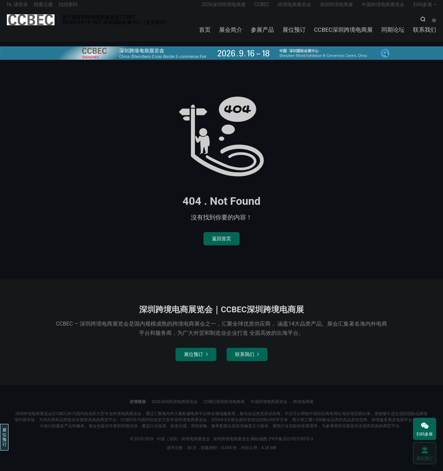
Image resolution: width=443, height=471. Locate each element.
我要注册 (43, 9)
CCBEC (261, 9)
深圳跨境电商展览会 (231, 445)
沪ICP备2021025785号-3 (290, 445)
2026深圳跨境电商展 (223, 9)
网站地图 (259, 445)
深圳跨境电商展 (336, 9)
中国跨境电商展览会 (383, 9)
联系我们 (424, 34)
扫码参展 (422, 9)
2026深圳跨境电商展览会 (175, 408)
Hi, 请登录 (17, 9)
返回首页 (221, 245)
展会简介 (230, 34)
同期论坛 (392, 34)
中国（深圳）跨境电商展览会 (31, 24)
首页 (205, 34)
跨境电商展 (303, 408)
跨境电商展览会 (294, 9)
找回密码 (68, 9)
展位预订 (294, 34)
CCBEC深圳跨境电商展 (343, 34)
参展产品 (262, 34)
